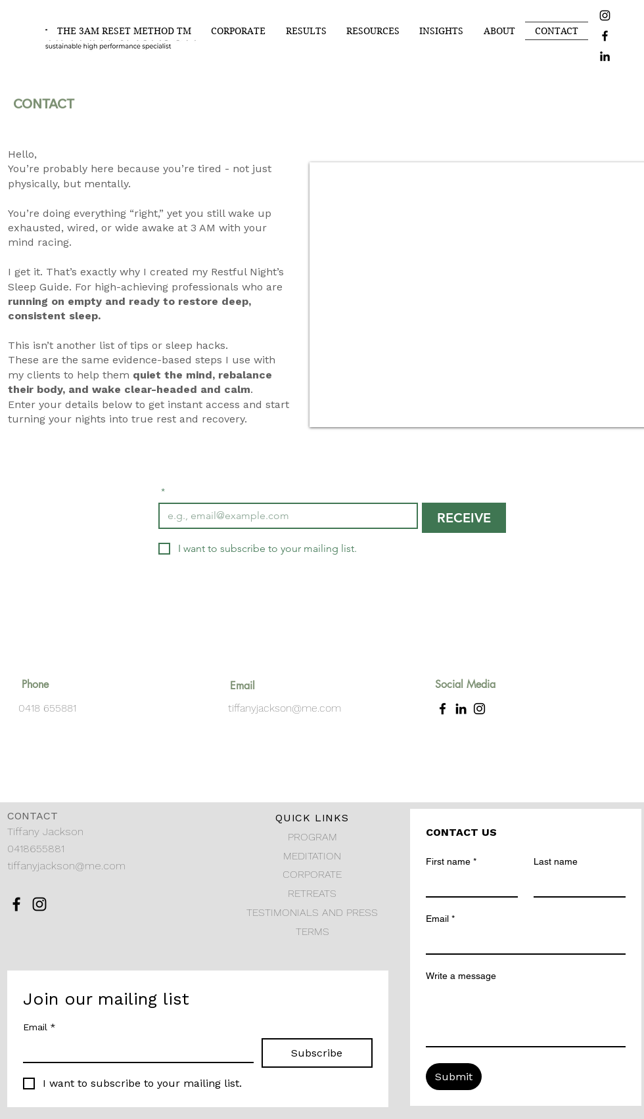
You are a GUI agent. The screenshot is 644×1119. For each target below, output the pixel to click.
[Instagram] (605, 15)
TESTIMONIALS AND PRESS (312, 912)
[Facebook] (605, 36)
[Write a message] (526, 1016)
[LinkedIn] (605, 56)
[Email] (134, 1050)
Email (39, 1027)
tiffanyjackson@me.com (284, 708)
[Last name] (576, 884)
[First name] (468, 884)
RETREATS (312, 893)
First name (451, 861)
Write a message (461, 976)
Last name (556, 861)
